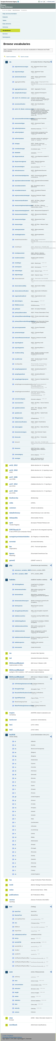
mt (15, 837)
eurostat (12, 541)
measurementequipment (22, 210)
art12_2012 (13, 465)
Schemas (5, 27)
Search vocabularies (11, 56)
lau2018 (12, 735)
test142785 (18, 942)
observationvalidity (20, 286)
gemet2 (12, 560)
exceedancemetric (20, 185)
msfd (11, 885)
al (15, 741)
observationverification (22, 291)
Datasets (5, 17)
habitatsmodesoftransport (22, 637)
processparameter (20, 327)
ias (10, 653)
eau (16, 923)
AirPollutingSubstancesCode (23, 683)
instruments (18, 647)
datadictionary (14, 513)
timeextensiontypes (20, 432)
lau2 (10, 730)
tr (15, 870)
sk (15, 866)
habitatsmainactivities (21, 626)
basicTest (17, 911)
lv (15, 833)
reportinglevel (19, 342)
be (15, 752)
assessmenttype (20, 123)
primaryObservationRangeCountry (23, 321)
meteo (16, 996)
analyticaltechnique (20, 93)
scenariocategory (20, 399)
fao (10, 546)
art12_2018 (13, 470)
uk (15, 874)
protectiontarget (19, 332)
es (15, 785)
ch (15, 760)
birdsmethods (19, 594)
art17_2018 (13, 491)
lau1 (10, 725)
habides (12, 579)
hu (15, 807)
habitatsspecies (19, 642)
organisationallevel (20, 296)
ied (10, 658)
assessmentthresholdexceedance (23, 118)
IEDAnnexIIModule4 (16, 677)
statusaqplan (18, 427)
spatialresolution (20, 408)
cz (15, 767)
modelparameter (20, 253)
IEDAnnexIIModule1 (16, 663)
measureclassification (21, 200)
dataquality (13, 518)
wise (11, 1018)
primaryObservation (21, 312)
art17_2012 (13, 484)
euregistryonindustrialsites (19, 536)
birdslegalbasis (19, 584)
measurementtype (20, 219)
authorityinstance (20, 128)
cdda (11, 503)
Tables (4, 20)
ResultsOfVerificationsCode (23, 692)
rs (15, 855)
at (15, 745)
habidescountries (20, 616)
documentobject (19, 166)
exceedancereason (20, 190)
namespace (18, 266)
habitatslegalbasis (20, 621)
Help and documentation (10, 13)
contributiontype (20, 148)
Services (5, 34)
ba (15, 748)
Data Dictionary (16, 10)
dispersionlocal (19, 156)
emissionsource (19, 170)
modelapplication (20, 234)
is (15, 815)
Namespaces (6, 37)
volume (17, 1012)
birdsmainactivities (20, 589)
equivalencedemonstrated (22, 180)
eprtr (11, 523)
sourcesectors (19, 402)
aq (10, 62)
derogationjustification (21, 611)
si (15, 863)
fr (15, 793)
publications (14, 895)
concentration (19, 984)
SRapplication (19, 418)
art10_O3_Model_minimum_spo (23, 109)
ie (15, 811)
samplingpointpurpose (21, 379)
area (16, 980)
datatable (17, 152)
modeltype (18, 263)
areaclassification (20, 104)
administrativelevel (20, 77)
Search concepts (24, 56)
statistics (17, 1000)
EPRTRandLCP (15, 530)
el (15, 782)
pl (15, 844)
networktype (18, 270)
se (15, 859)
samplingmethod (20, 374)
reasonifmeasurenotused (22, 337)
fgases (11, 553)
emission (17, 988)
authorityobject (19, 132)
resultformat (18, 359)
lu (15, 830)
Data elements (7, 23)
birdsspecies (18, 606)
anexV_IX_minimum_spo (22, 98)
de (15, 771)
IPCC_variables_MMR (21, 574)
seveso (12, 900)
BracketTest (18, 915)
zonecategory (19, 454)
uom (11, 972)
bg (15, 756)
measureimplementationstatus (23, 205)
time (16, 1004)
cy (15, 763)
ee (15, 778)
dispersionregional (20, 161)
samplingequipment (21, 369)
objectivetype (19, 274)
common (12, 508)
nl (15, 841)
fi (15, 789)
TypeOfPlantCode (20, 697)
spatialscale (18, 413)
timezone (17, 448)
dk (15, 774)
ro (15, 852)
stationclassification (21, 422)
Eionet (9, 10)
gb (15, 796)
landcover (13, 720)
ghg (10, 565)
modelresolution (20, 257)
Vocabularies (7, 30)
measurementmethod (21, 214)
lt (15, 826)
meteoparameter (20, 229)
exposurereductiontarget (22, 195)
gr (15, 800)
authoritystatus (19, 138)
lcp (10, 880)
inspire (11, 713)
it (15, 819)
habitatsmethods (20, 631)
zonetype (17, 458)
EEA (10, 2)
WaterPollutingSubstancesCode (23, 705)
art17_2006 (13, 477)
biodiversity (13, 498)
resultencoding (19, 352)
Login (41, 1)
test (10, 907)
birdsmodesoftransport (22, 600)
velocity (17, 1008)
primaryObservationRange (23, 316)
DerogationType (19, 688)
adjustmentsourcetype (21, 66)
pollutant (17, 309)
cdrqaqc (17, 143)
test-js (16, 938)
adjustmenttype (19, 71)
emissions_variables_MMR (23, 570)
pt (15, 848)
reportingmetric (19, 347)
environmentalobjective (22, 175)
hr (15, 804)
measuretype (18, 224)
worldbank (13, 1025)
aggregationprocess (21, 89)
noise (11, 890)
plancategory (19, 301)
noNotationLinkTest (20, 934)
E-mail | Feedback (8, 1035)
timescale (17, 437)
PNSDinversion (19, 305)
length (16, 992)
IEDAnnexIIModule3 (16, 670)
